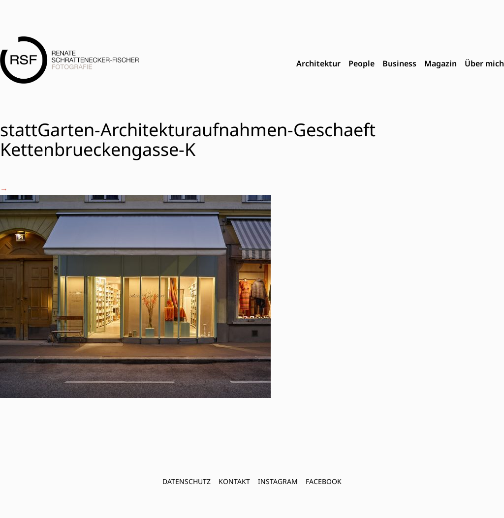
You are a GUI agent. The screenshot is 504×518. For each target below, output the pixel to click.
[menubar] (400, 64)
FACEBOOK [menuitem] (324, 481)
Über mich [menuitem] (484, 63)
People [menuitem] (361, 63)
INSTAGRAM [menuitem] (278, 481)
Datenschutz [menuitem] (186, 481)
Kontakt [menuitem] (234, 481)
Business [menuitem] (399, 63)
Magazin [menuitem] (440, 63)
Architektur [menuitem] (318, 63)
